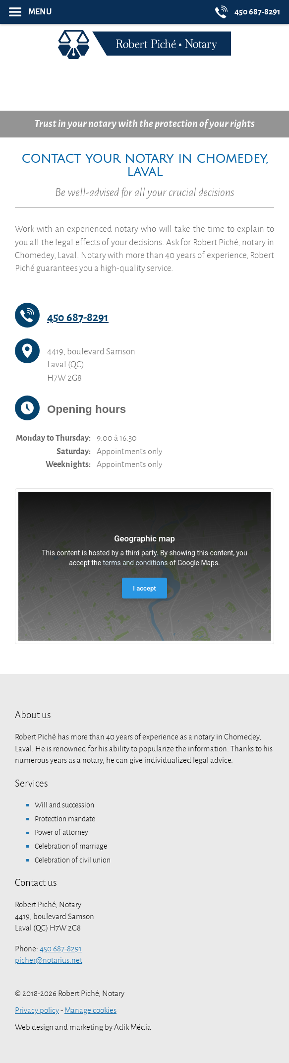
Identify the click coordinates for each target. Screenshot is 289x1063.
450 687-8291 (78, 318)
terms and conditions (135, 563)
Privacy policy (37, 1010)
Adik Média (132, 1027)
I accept (144, 588)
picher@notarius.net (48, 960)
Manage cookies (90, 1010)
